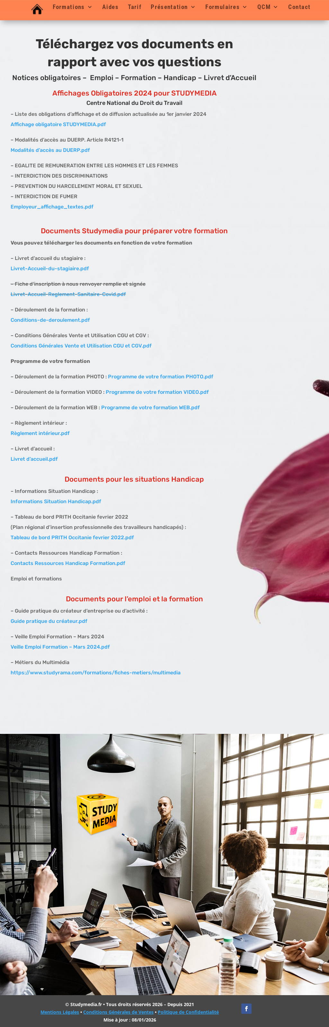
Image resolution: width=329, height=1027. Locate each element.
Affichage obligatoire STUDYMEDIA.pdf (58, 124)
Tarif (135, 7)
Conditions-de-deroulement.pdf (50, 320)
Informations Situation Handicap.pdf (56, 501)
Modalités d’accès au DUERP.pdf (50, 150)
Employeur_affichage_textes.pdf (52, 207)
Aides (110, 7)
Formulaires (222, 7)
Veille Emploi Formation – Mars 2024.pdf (60, 647)
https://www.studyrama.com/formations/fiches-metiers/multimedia (96, 673)
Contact (299, 7)
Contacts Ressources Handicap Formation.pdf (68, 563)
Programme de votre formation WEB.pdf (150, 407)
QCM (264, 7)
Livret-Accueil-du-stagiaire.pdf (50, 268)
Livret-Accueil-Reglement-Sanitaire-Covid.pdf (68, 294)
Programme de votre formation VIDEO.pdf (157, 392)
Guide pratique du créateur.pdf (49, 621)
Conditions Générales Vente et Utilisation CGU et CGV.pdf (81, 346)
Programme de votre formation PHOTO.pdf (160, 377)
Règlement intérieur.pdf (40, 433)
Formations (69, 7)
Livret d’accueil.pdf (34, 459)
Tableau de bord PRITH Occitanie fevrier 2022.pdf (72, 537)
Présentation (169, 7)
